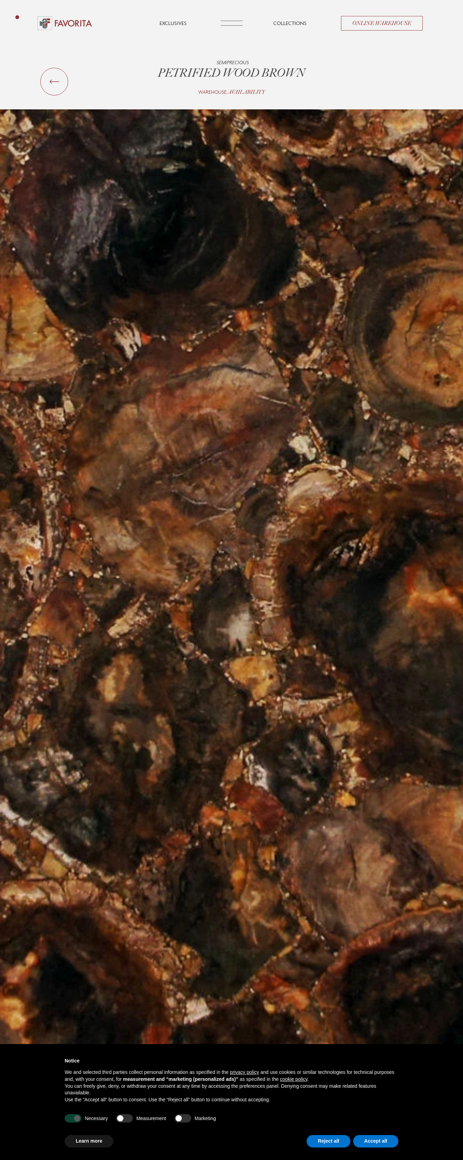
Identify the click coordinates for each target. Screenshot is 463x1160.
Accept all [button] (375, 1141)
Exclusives (173, 23)
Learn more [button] (89, 1141)
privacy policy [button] (244, 1072)
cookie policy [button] (293, 1079)
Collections (290, 23)
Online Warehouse (381, 23)
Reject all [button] (328, 1141)
